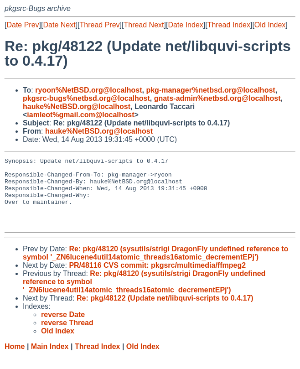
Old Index (269, 25)
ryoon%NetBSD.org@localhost (88, 90)
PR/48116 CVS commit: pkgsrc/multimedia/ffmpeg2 (157, 279)
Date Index (185, 25)
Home (15, 360)
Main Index (50, 360)
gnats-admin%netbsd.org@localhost (217, 98)
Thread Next (144, 25)
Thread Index (228, 25)
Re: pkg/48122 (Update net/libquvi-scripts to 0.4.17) (165, 312)
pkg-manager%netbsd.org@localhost (210, 90)
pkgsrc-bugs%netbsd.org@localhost (86, 98)
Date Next (59, 25)
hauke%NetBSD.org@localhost (76, 106)
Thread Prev (100, 25)
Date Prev (22, 25)
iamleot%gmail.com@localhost (80, 115)
